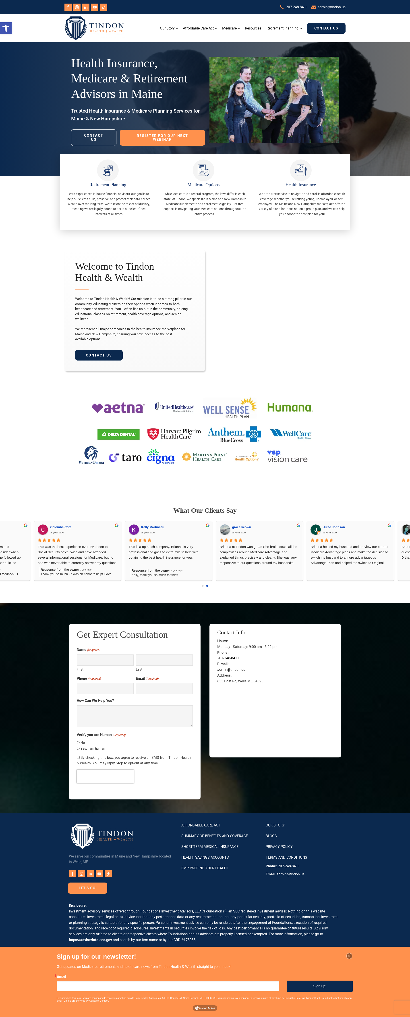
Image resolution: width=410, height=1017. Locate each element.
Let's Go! (88, 887)
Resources (253, 28)
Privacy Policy (279, 846)
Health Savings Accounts (205, 857)
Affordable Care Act (198, 28)
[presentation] (105, 775)
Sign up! (319, 986)
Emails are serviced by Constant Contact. (86, 1000)
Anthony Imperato (189, 526)
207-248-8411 (297, 7)
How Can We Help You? (95, 700)
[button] (6, 28)
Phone (89, 678)
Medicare (229, 28)
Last (139, 669)
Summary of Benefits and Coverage (214, 835)
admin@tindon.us (332, 7)
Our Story (167, 28)
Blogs (271, 835)
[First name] (105, 659)
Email (147, 678)
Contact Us (326, 28)
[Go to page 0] (203, 585)
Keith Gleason (277, 526)
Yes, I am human (93, 748)
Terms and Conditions (286, 857)
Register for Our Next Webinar (162, 137)
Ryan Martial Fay (97, 526)
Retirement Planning (282, 28)
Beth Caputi (366, 526)
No (83, 742)
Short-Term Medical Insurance (209, 846)
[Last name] (164, 659)
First (80, 669)
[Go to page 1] (207, 585)
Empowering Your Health (204, 867)
